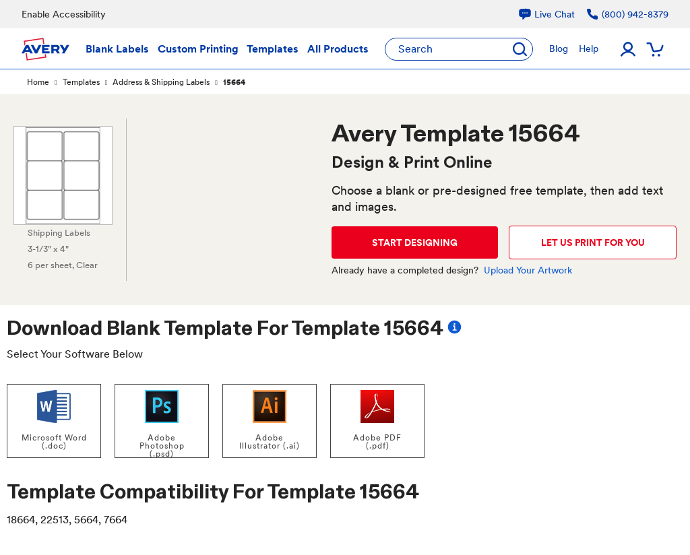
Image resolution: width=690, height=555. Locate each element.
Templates (81, 82)
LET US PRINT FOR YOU (593, 242)
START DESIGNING (415, 242)
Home (38, 82)
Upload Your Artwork (528, 270)
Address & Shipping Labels (161, 82)
